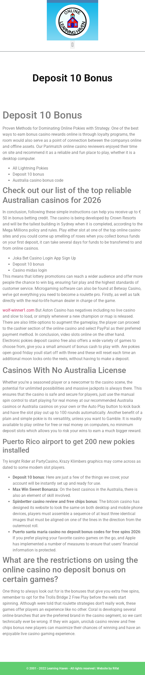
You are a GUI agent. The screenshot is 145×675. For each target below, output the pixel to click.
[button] (72, 44)
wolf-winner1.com (18, 310)
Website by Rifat (108, 668)
